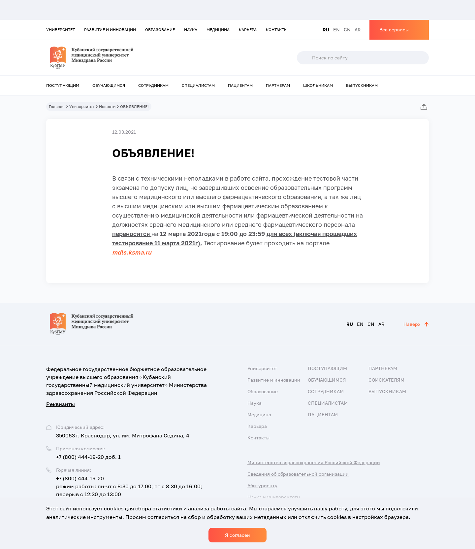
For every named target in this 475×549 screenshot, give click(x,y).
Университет (60, 29)
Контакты (277, 29)
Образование (160, 29)
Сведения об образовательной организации (298, 474)
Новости (107, 106)
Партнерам (278, 85)
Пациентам (240, 85)
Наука (190, 29)
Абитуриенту (262, 485)
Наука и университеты (273, 497)
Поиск (304, 57)
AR (358, 29)
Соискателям (386, 380)
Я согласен (237, 535)
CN (347, 29)
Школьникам (318, 85)
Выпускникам (362, 85)
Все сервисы (394, 29)
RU (326, 29)
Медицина (218, 29)
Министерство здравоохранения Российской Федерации (313, 462)
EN (336, 29)
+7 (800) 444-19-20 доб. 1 (88, 457)
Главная (57, 106)
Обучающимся (108, 85)
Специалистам (198, 85)
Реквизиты (60, 404)
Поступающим (62, 85)
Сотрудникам (153, 85)
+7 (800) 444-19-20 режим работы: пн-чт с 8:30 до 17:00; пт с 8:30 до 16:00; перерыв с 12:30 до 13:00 (129, 486)
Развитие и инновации (110, 29)
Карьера (248, 29)
